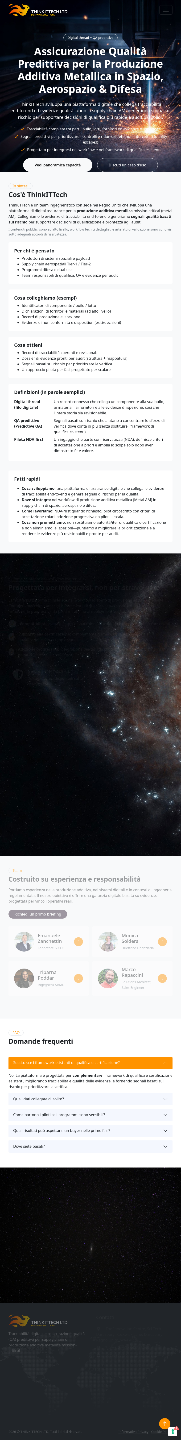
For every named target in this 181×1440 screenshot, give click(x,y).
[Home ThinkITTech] (37, 1321)
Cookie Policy (161, 1431)
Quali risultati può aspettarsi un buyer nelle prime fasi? (61, 1130)
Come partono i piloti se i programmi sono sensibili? (59, 1114)
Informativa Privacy (133, 1431)
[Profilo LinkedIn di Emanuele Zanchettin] (78, 941)
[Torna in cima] (164, 1423)
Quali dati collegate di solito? (38, 1099)
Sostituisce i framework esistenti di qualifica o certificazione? (66, 1062)
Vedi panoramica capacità (58, 165)
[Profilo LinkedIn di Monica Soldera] (162, 941)
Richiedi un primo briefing (37, 914)
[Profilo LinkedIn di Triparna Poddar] (78, 978)
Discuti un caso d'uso (127, 165)
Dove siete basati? (29, 1146)
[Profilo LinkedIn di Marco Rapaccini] (162, 978)
